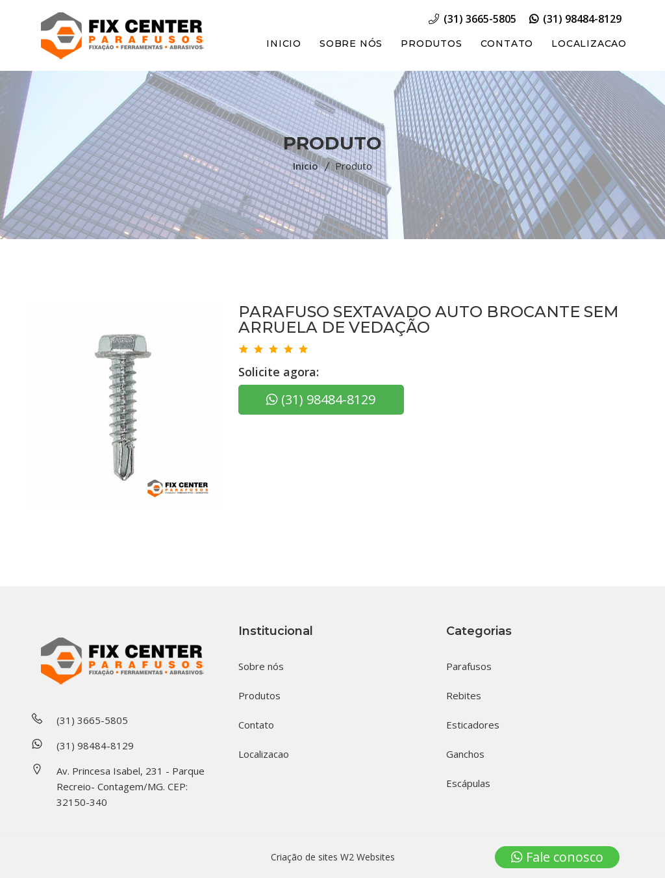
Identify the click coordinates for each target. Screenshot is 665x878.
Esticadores (472, 724)
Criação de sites (304, 857)
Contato (507, 43)
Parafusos (469, 666)
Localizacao (589, 43)
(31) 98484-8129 (575, 19)
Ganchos (465, 753)
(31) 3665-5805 (472, 19)
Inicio (283, 43)
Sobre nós (351, 43)
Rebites (463, 695)
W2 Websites (367, 857)
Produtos (431, 43)
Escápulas (468, 783)
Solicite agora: (278, 372)
